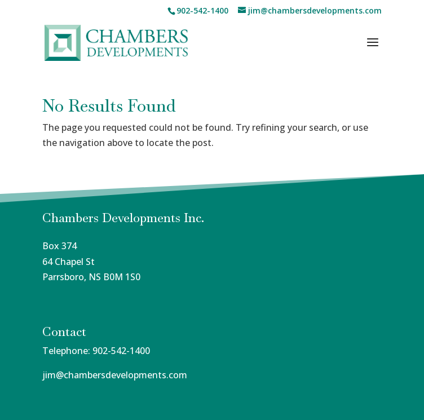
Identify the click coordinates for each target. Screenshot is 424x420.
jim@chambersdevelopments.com (114, 375)
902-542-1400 (121, 350)
